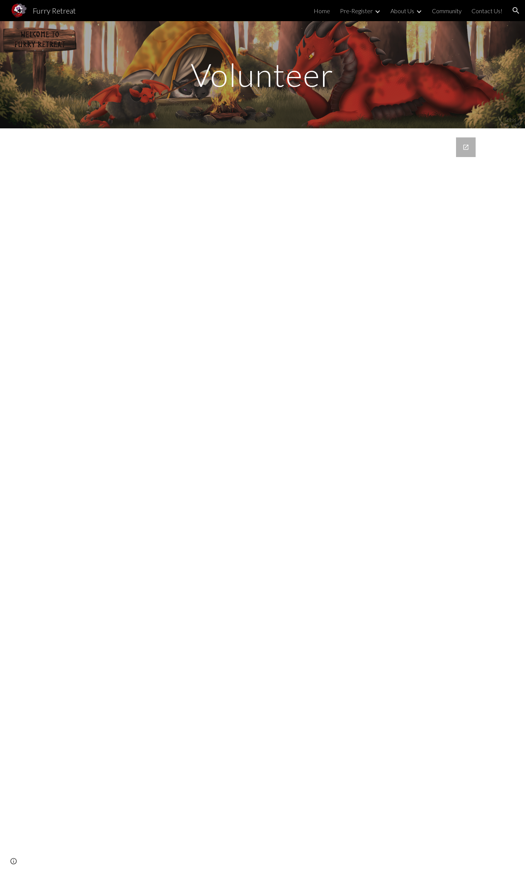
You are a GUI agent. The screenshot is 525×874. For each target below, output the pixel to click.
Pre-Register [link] (356, 10)
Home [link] (322, 10)
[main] (262, 74)
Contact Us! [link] (486, 10)
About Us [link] (402, 10)
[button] (516, 11)
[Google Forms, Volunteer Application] (262, 488)
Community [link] (447, 10)
